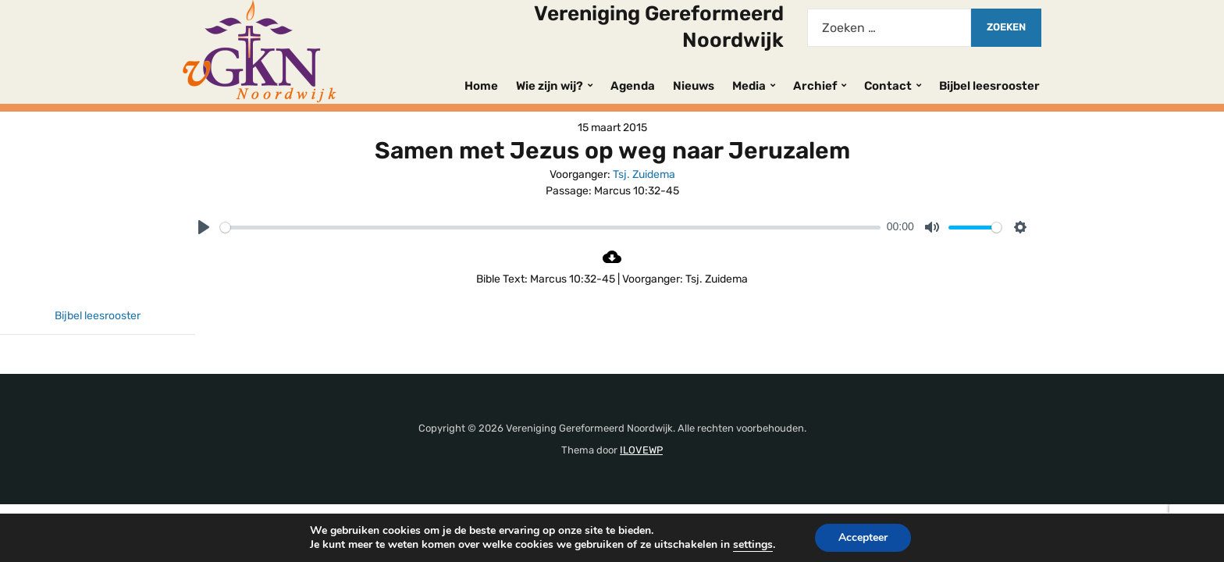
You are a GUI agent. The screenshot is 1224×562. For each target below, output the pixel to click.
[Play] (203, 227)
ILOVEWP (641, 450)
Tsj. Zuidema (644, 174)
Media (749, 86)
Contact (888, 86)
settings (753, 545)
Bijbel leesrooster (989, 86)
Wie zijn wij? (549, 86)
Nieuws (693, 86)
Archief (815, 86)
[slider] (550, 227)
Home (481, 86)
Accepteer (863, 537)
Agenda (632, 86)
